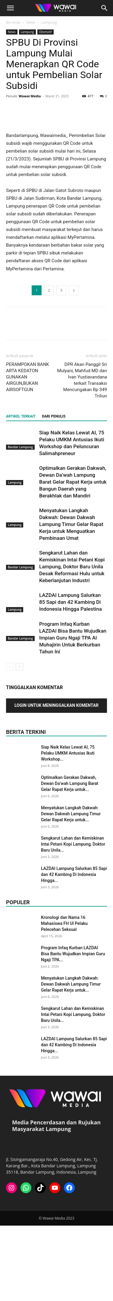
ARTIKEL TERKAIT (21, 492)
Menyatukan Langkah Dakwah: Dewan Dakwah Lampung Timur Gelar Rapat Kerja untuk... (71, 889)
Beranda (13, 22)
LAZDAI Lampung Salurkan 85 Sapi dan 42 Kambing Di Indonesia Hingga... (74, 949)
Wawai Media (30, 96)
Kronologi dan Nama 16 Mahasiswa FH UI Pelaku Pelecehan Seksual (64, 998)
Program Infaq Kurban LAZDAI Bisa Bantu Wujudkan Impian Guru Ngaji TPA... (73, 1029)
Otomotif (45, 32)
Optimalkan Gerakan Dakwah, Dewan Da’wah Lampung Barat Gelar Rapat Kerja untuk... (69, 858)
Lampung (49, 22)
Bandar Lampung (20, 523)
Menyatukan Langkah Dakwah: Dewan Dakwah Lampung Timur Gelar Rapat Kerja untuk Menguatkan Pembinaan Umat (71, 599)
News (31, 22)
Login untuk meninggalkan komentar (56, 780)
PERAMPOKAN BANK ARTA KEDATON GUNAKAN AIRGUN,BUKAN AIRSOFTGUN (27, 452)
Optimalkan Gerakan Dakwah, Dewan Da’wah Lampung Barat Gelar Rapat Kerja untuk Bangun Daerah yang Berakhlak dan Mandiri (73, 557)
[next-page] (19, 742)
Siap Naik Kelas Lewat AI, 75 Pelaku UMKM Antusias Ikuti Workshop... (68, 828)
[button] (10, 8)
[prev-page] (10, 742)
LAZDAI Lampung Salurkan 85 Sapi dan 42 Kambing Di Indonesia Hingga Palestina (70, 677)
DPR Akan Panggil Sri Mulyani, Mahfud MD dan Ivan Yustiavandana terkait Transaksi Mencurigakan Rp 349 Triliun (82, 455)
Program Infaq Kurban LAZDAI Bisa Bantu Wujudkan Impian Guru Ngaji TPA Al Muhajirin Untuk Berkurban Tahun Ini (72, 713)
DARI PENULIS (53, 492)
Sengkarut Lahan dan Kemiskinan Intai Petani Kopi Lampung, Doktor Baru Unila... (73, 919)
